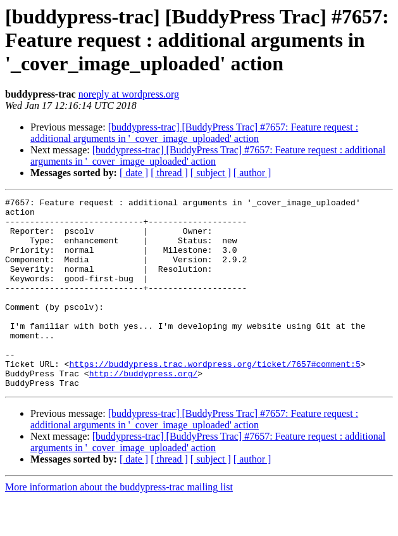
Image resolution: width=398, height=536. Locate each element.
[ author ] (252, 172)
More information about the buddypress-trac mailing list (119, 525)
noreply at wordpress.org (128, 94)
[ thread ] (169, 172)
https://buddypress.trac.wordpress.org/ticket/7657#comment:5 (214, 398)
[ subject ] (210, 172)
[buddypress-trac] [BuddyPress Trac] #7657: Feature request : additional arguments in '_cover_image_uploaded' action (194, 133)
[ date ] (134, 172)
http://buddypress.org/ (143, 409)
